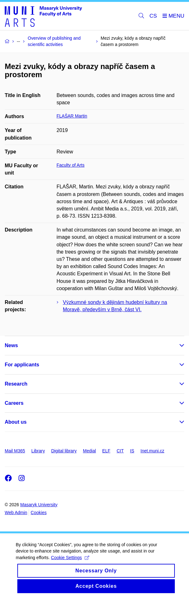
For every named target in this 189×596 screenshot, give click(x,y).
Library (38, 450)
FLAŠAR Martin (72, 115)
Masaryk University (38, 504)
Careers (14, 403)
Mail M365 (15, 450)
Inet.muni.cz (152, 450)
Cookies (39, 512)
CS (153, 16)
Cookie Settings (70, 562)
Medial (89, 450)
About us (15, 422)
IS (132, 450)
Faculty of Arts (71, 165)
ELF (106, 450)
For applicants (22, 364)
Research (16, 384)
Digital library (64, 450)
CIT (120, 450)
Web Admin (16, 512)
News (11, 345)
